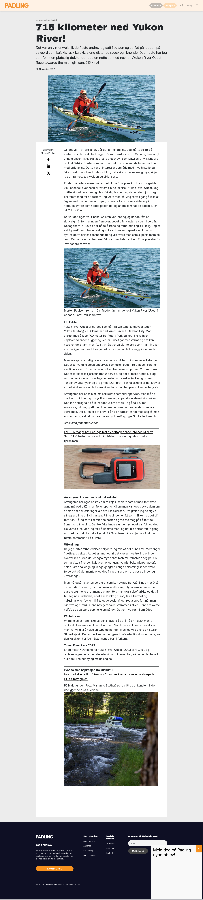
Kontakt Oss (54, 869)
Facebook (110, 844)
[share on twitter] (48, 171)
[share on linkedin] (48, 165)
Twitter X (109, 853)
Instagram (110, 849)
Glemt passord (89, 856)
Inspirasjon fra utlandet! (46, 20)
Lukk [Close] (199, 849)
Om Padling (88, 851)
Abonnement (89, 841)
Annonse (87, 846)
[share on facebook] (48, 159)
